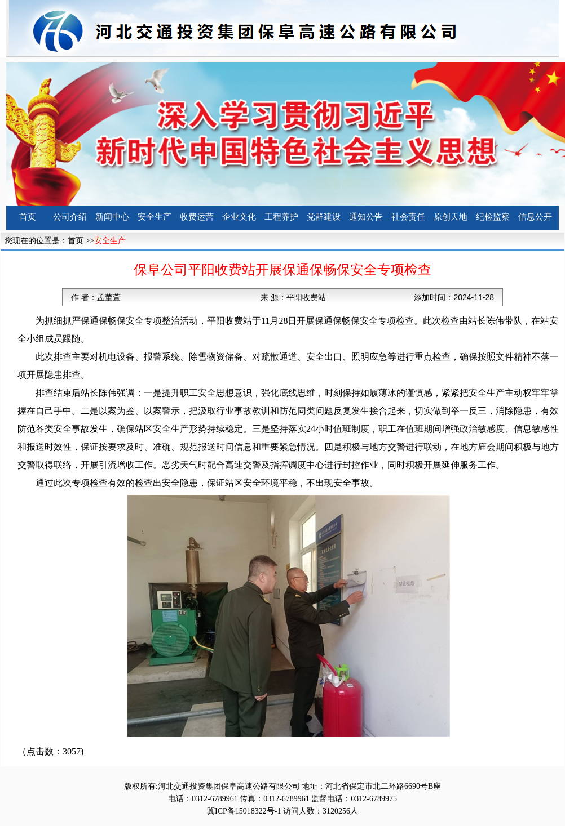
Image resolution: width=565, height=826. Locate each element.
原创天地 (450, 216)
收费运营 (197, 216)
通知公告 (366, 216)
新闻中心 (112, 216)
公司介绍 (70, 216)
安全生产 (154, 216)
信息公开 (535, 216)
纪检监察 (493, 216)
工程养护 (281, 216)
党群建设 (324, 216)
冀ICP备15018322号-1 (244, 811)
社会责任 (408, 216)
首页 (27, 216)
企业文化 (239, 216)
